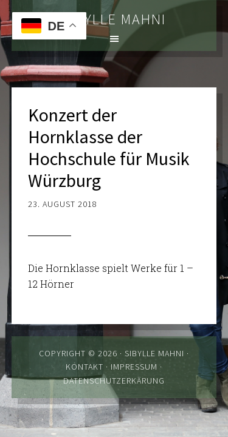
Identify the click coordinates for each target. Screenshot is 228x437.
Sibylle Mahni (114, 19)
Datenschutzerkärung (114, 380)
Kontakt (84, 366)
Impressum (134, 366)
